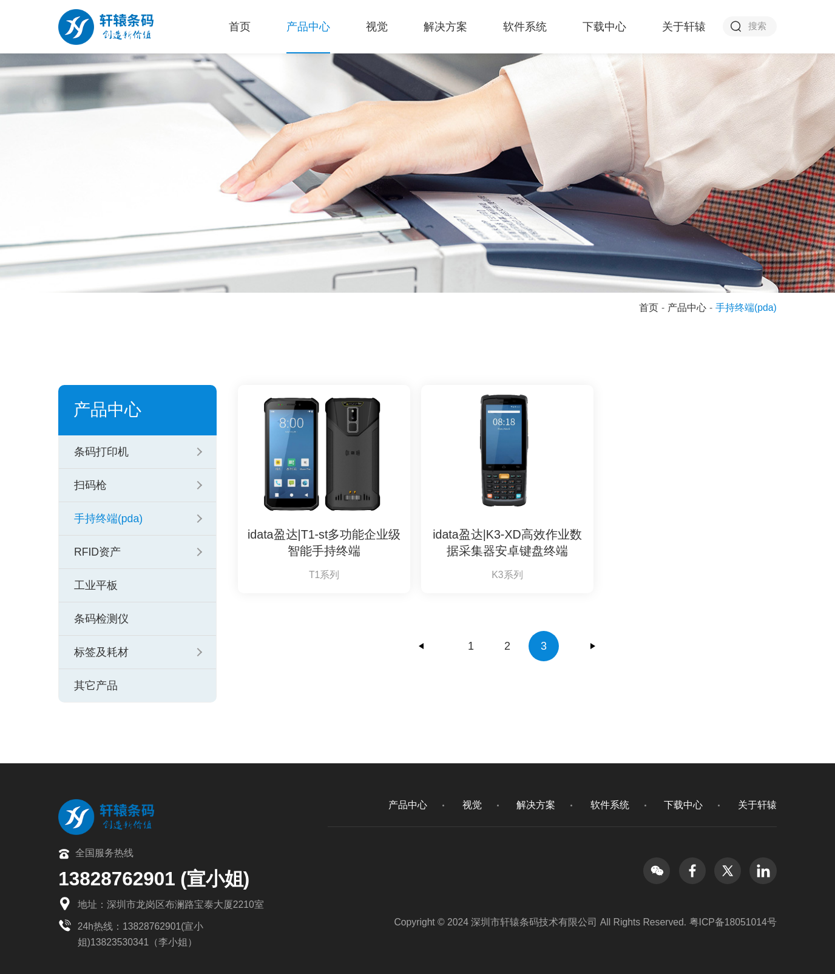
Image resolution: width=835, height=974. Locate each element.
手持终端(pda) (108, 519)
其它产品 (96, 685)
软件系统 (525, 27)
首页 (240, 27)
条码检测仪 (101, 619)
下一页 (593, 646)
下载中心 (604, 27)
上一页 (422, 646)
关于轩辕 (684, 27)
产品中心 (308, 27)
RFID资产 (97, 552)
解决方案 (445, 27)
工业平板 (96, 585)
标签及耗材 (101, 652)
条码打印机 (101, 452)
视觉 (377, 27)
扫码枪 (90, 485)
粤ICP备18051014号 (733, 922)
